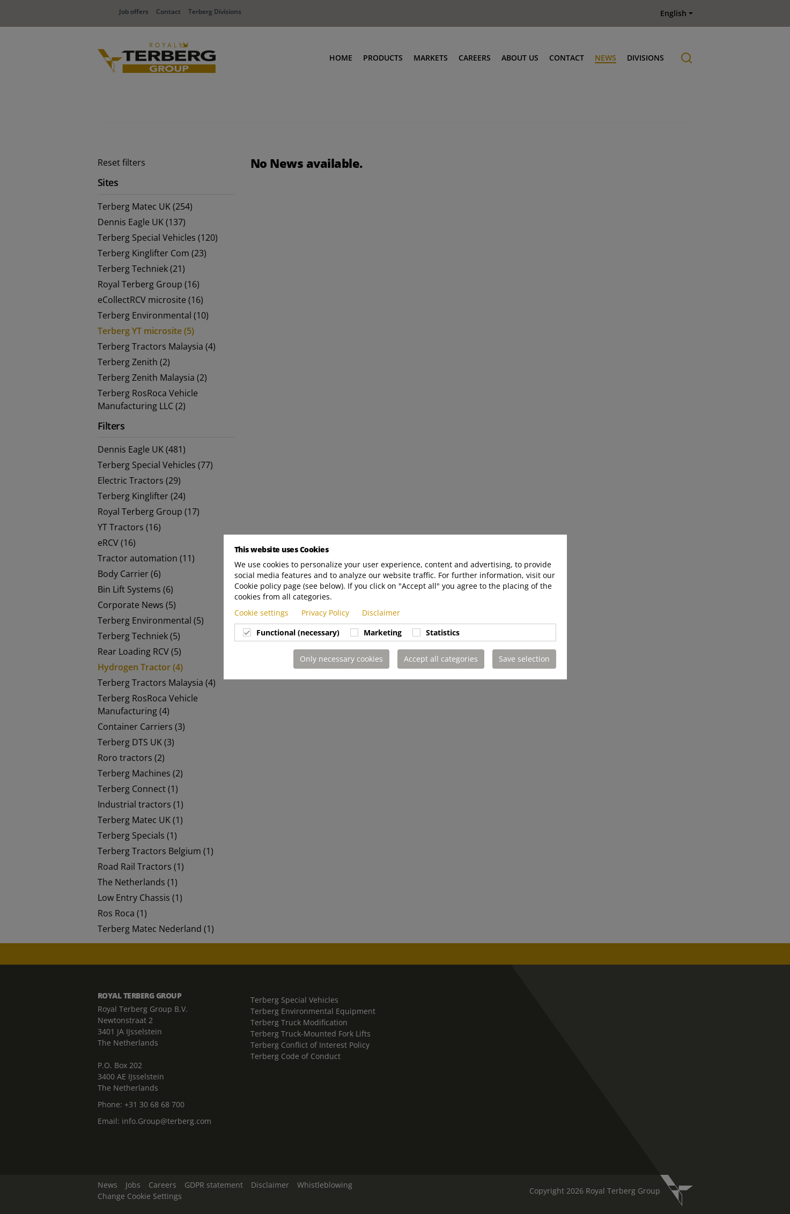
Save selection (524, 659)
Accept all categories (441, 659)
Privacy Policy (326, 613)
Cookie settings (262, 613)
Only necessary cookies (341, 659)
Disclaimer (381, 613)
